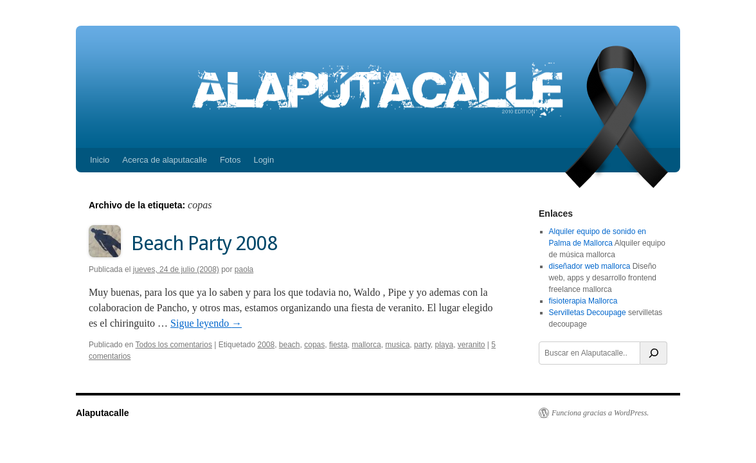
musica (397, 344)
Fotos (230, 160)
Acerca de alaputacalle (164, 160)
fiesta (338, 344)
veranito (471, 344)
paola (244, 269)
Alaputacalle (102, 413)
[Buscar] (653, 353)
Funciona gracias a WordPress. (600, 412)
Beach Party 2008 (204, 243)
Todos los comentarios (174, 344)
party (422, 344)
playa (444, 344)
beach (289, 344)
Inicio (99, 160)
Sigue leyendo (206, 323)
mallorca (366, 344)
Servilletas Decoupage (587, 312)
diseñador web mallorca (590, 266)
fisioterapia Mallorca (583, 300)
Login (263, 160)
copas (314, 344)
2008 (265, 344)
